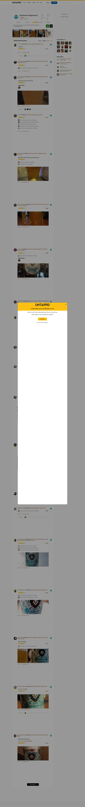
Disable (42, 319)
